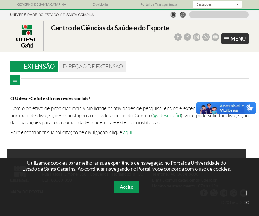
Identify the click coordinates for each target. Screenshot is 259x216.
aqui (127, 132)
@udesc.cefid (167, 115)
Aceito (126, 187)
